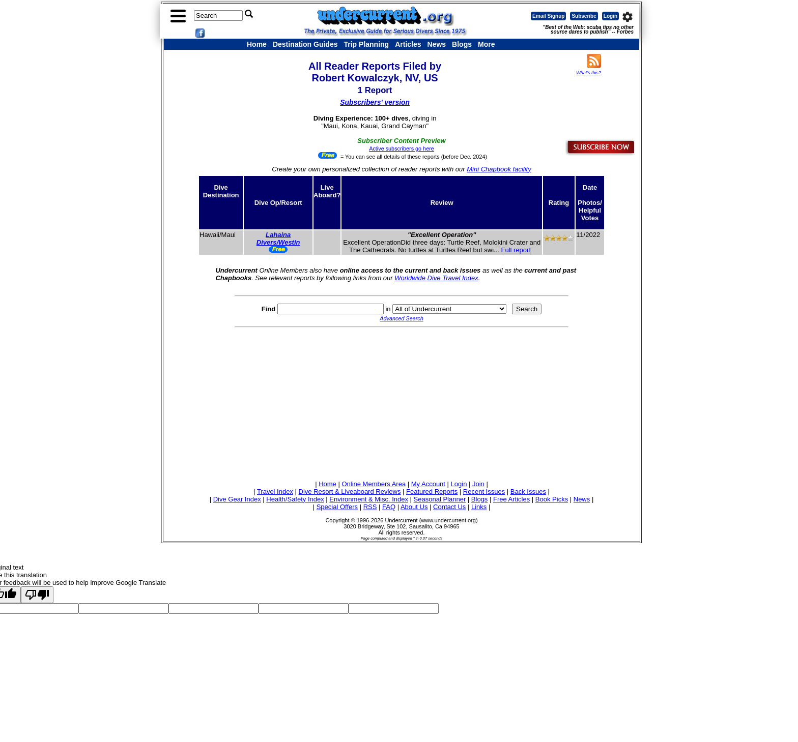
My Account (428, 484)
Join (478, 484)
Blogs (462, 44)
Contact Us (449, 507)
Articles (408, 44)
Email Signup (548, 16)
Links (479, 507)
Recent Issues (484, 491)
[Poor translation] (37, 594)
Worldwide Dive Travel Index (436, 278)
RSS (370, 507)
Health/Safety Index (295, 499)
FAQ (388, 507)
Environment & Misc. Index (368, 499)
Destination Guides (305, 44)
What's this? (588, 72)
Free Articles (511, 499)
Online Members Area (373, 484)
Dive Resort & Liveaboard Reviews (350, 491)
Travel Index (275, 491)
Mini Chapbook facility (499, 169)
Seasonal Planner (440, 499)
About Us (414, 507)
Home (257, 44)
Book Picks (551, 499)
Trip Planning (366, 44)
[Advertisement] (401, 402)
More (486, 44)
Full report (516, 250)
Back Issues (528, 491)
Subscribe (584, 16)
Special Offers (337, 507)
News (437, 44)
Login (610, 16)
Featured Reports (432, 491)
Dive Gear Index (237, 499)
